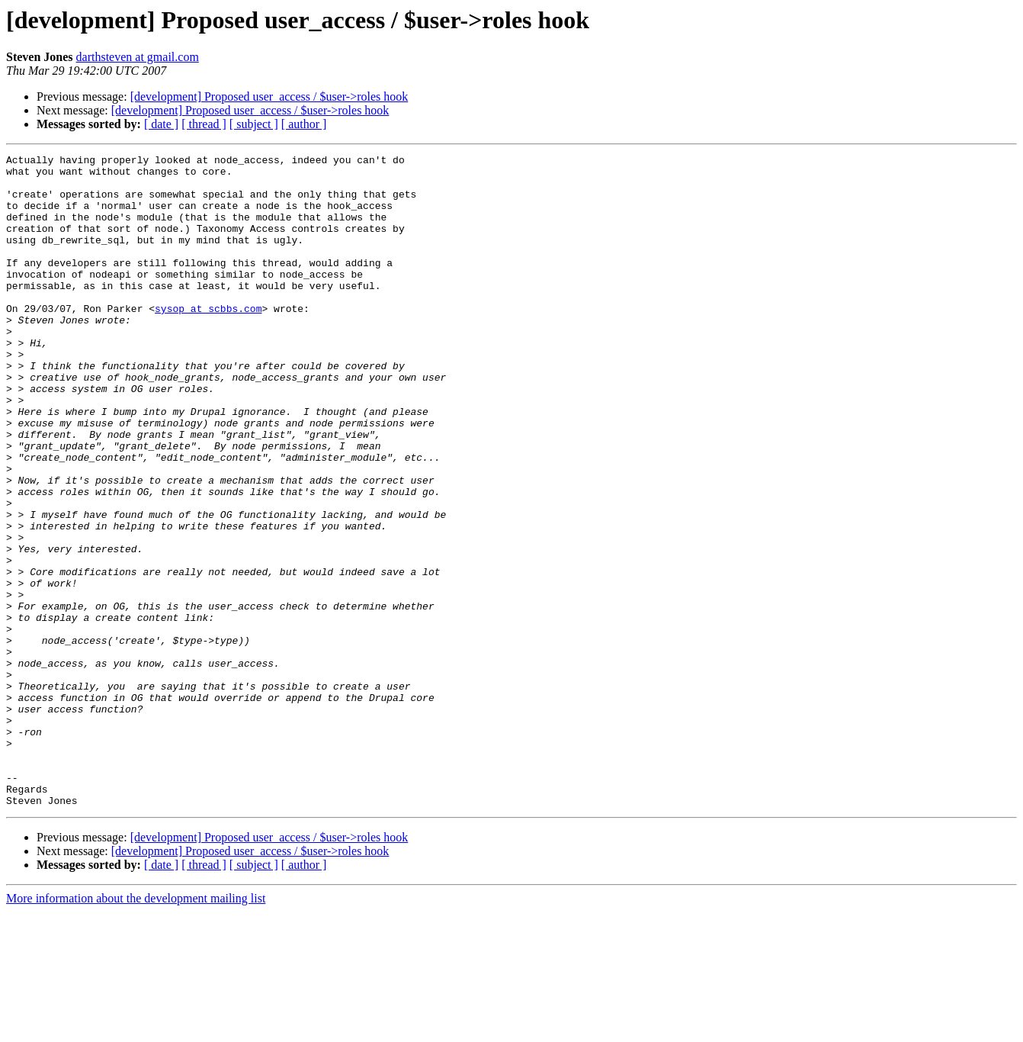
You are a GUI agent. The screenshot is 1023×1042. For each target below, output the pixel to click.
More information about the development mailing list (135, 1028)
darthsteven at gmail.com (137, 56)
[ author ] (304, 123)
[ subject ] (253, 123)
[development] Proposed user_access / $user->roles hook (269, 96)
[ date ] (161, 123)
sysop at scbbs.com (208, 340)
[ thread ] (203, 123)
